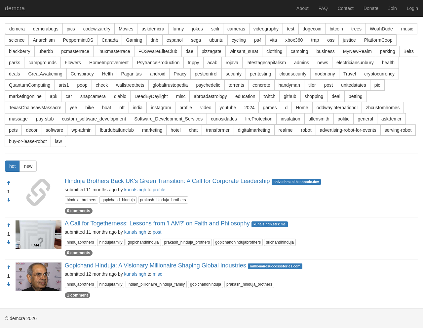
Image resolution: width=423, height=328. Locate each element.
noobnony (325, 73)
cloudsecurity (293, 73)
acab (212, 62)
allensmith (319, 118)
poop (82, 85)
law (58, 141)
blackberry (19, 51)
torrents (236, 85)
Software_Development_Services (168, 118)
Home (302, 107)
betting (356, 96)
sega (196, 40)
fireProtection (258, 118)
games (270, 107)
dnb (154, 40)
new (28, 166)
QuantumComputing (29, 85)
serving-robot (398, 130)
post (328, 85)
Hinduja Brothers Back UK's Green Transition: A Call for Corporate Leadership (167, 181)
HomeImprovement (109, 62)
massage (18, 118)
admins (301, 62)
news (322, 62)
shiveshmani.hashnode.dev (296, 182)
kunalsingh (135, 189)
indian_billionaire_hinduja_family (156, 284)
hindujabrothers (80, 242)
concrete (261, 85)
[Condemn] (8, 200)
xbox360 (294, 40)
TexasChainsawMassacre (35, 107)
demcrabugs (45, 28)
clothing (274, 51)
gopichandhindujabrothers (238, 242)
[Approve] (8, 183)
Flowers (73, 62)
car (68, 96)
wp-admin (81, 130)
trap (315, 40)
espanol (175, 40)
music (407, 28)
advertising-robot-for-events (348, 130)
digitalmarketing (254, 130)
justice (349, 40)
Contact (346, 8)
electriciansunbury (355, 62)
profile (185, 107)
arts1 (63, 85)
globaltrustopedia (170, 85)
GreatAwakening (45, 73)
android (158, 73)
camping (299, 51)
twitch (270, 96)
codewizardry (96, 28)
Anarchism (44, 40)
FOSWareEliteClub (157, 51)
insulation (290, 118)
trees (356, 28)
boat (106, 107)
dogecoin (312, 28)
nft (122, 107)
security (234, 73)
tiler (312, 85)
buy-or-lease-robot (28, 141)
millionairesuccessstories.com (275, 266)
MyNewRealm (357, 51)
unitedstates (353, 85)
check (102, 85)
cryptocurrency (379, 73)
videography (266, 28)
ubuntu (216, 40)
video (205, 107)
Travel (349, 73)
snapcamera (93, 96)
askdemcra (152, 28)
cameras (236, 28)
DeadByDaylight (151, 96)
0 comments (78, 211)
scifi (215, 28)
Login (412, 8)
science (16, 40)
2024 (249, 107)
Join (392, 8)
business (325, 51)
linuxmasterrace (113, 51)
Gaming (134, 40)
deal (335, 96)
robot (306, 130)
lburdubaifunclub (117, 130)
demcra (15, 8)
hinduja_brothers (81, 200)
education (245, 96)
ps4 (258, 40)
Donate (371, 8)
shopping (314, 96)
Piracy (179, 73)
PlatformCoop (378, 40)
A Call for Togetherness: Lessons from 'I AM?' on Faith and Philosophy (157, 223)
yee (73, 107)
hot (12, 166)
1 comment (77, 295)
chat (193, 130)
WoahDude (381, 28)
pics (71, 28)
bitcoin (336, 28)
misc (181, 96)
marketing (152, 130)
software (54, 130)
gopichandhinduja (143, 242)
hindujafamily (110, 242)
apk (54, 96)
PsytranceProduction (158, 62)
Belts (409, 51)
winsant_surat (244, 51)
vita (273, 40)
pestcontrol (206, 73)
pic (377, 85)
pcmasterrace (75, 51)
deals (14, 73)
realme (286, 130)
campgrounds (42, 62)
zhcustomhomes (383, 107)
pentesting (260, 73)
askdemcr (391, 118)
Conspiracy (82, 73)
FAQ (323, 8)
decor (31, 130)
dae (189, 51)
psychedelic (208, 85)
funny (178, 28)
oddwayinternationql (337, 107)
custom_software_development (94, 118)
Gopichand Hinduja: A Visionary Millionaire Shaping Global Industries (155, 265)
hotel (175, 130)
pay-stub (45, 118)
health (388, 62)
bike (89, 107)
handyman (289, 85)
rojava (232, 62)
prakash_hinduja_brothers (163, 200)
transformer (218, 130)
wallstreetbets (130, 85)
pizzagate (211, 51)
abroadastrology (210, 96)
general (365, 118)
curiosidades (224, 118)
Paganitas (131, 73)
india (138, 107)
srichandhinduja (280, 242)
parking (387, 51)
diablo (120, 96)
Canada (109, 40)
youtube (228, 107)
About (302, 8)
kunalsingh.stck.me (269, 224)
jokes (197, 28)
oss (330, 40)
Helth (107, 73)
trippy (193, 62)
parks (14, 62)
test (290, 28)
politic (344, 118)
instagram (161, 107)
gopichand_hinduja (118, 200)
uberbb (46, 51)
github (290, 96)
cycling (239, 40)
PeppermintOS (78, 40)
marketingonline (25, 96)
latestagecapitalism (266, 62)
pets (13, 130)
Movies (126, 28)
